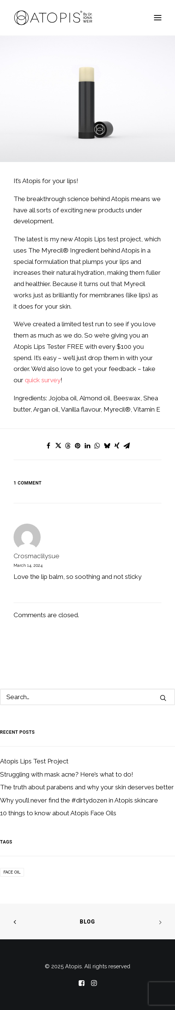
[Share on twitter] (58, 445)
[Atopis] (53, 17)
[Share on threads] (68, 445)
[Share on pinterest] (77, 445)
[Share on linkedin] (87, 445)
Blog (87, 922)
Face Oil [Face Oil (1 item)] (12, 872)
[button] (157, 17)
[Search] (87, 697)
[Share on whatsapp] (97, 445)
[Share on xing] (117, 445)
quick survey (43, 380)
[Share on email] (126, 445)
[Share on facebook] (48, 445)
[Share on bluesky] (107, 445)
